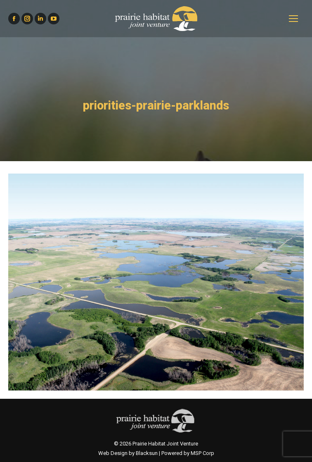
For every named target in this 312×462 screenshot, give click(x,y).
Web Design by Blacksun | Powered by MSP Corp (156, 453)
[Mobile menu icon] (293, 18)
